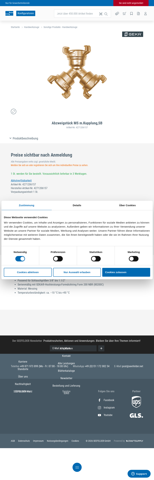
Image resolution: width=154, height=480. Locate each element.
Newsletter (66, 430)
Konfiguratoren (26, 13)
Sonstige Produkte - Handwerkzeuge (60, 27)
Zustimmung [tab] (26, 205)
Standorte (23, 407)
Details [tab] (77, 205)
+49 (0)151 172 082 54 (97, 366)
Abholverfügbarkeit (21, 180)
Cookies (75, 472)
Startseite (15, 27)
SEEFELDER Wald (23, 430)
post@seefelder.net (132, 366)
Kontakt (66, 407)
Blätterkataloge (66, 422)
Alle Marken (66, 400)
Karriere (22, 400)
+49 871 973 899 (29, 366)
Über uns (23, 415)
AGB (13, 472)
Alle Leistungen (66, 415)
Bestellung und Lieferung (66, 437)
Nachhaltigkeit (23, 422)
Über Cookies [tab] (127, 205)
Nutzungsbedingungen (58, 472)
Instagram (106, 407)
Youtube (105, 415)
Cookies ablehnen (28, 272)
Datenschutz (24, 472)
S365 (66, 444)
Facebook (106, 400)
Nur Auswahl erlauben (77, 272)
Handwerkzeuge (31, 27)
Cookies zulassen (115, 272)
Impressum (38, 472)
